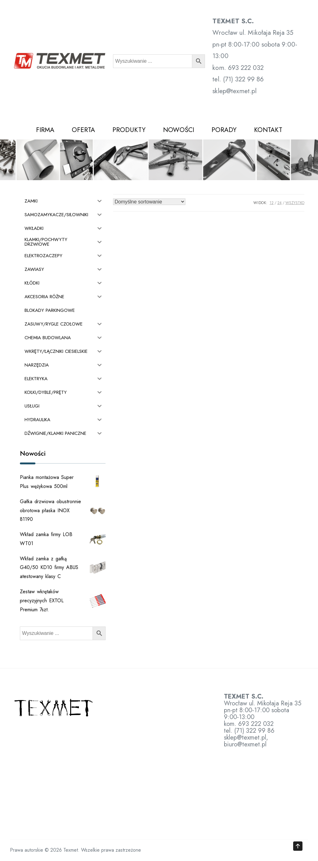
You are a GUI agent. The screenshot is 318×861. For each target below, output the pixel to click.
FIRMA (45, 129)
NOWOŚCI (178, 129)
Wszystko (294, 203)
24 (279, 203)
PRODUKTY (129, 129)
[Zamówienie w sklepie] (149, 201)
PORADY (224, 129)
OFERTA (83, 129)
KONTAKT (268, 129)
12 (272, 203)
